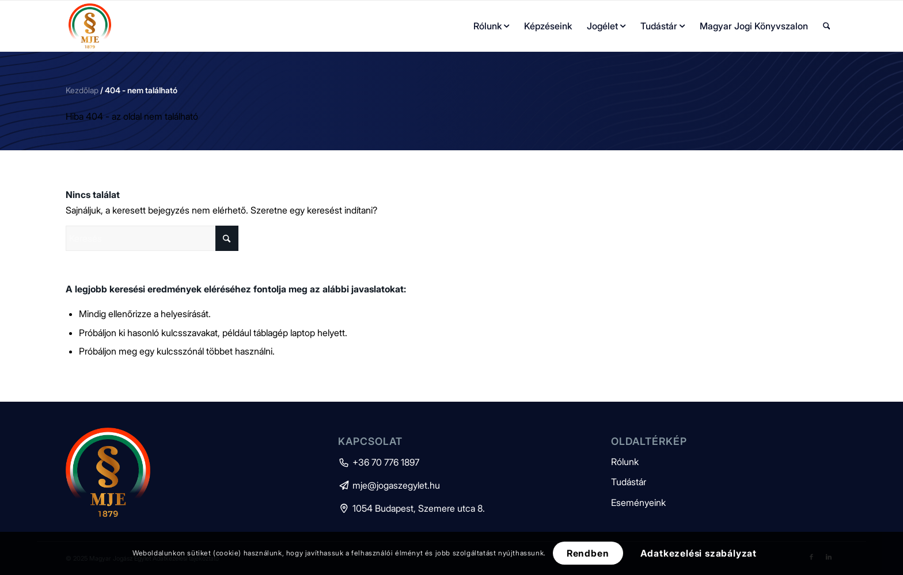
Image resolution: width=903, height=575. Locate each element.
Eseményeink (638, 502)
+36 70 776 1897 (378, 462)
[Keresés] (826, 26)
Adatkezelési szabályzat (698, 553)
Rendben (588, 553)
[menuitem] (491, 26)
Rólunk (625, 461)
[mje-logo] (90, 26)
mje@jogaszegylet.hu (389, 485)
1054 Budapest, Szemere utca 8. (411, 508)
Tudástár (628, 482)
